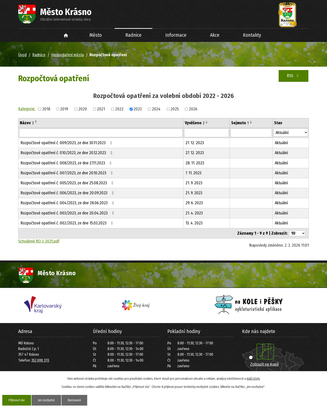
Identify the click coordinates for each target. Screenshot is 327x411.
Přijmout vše (17, 400)
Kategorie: (26, 108)
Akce (214, 35)
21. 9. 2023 (194, 182)
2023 (138, 109)
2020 (82, 109)
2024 (156, 109)
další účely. (253, 379)
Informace (175, 35)
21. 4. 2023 (194, 213)
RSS (293, 75)
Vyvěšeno (194, 122)
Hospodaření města (67, 54)
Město (95, 35)
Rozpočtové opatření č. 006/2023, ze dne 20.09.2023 (68, 192)
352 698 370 (40, 360)
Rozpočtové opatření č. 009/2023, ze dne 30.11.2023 (67, 142)
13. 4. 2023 (194, 223)
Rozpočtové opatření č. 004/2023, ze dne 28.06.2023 (68, 202)
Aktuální (281, 142)
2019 (64, 109)
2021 (101, 109)
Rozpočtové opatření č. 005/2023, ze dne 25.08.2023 (67, 182)
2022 (119, 109)
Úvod (66, 35)
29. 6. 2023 (194, 202)
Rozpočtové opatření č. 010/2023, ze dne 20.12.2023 (67, 152)
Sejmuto (240, 122)
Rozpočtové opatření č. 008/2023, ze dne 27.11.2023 (66, 163)
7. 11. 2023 (193, 172)
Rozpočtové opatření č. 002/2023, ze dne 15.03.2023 (67, 223)
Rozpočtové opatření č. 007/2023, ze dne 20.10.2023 (67, 172)
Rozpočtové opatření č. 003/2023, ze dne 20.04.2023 (68, 213)
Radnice (133, 35)
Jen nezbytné (46, 400)
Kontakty (252, 35)
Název (27, 122)
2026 (193, 109)
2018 (46, 109)
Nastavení (74, 400)
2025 (175, 109)
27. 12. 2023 (195, 142)
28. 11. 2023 (195, 163)
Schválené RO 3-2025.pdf (38, 241)
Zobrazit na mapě (264, 364)
